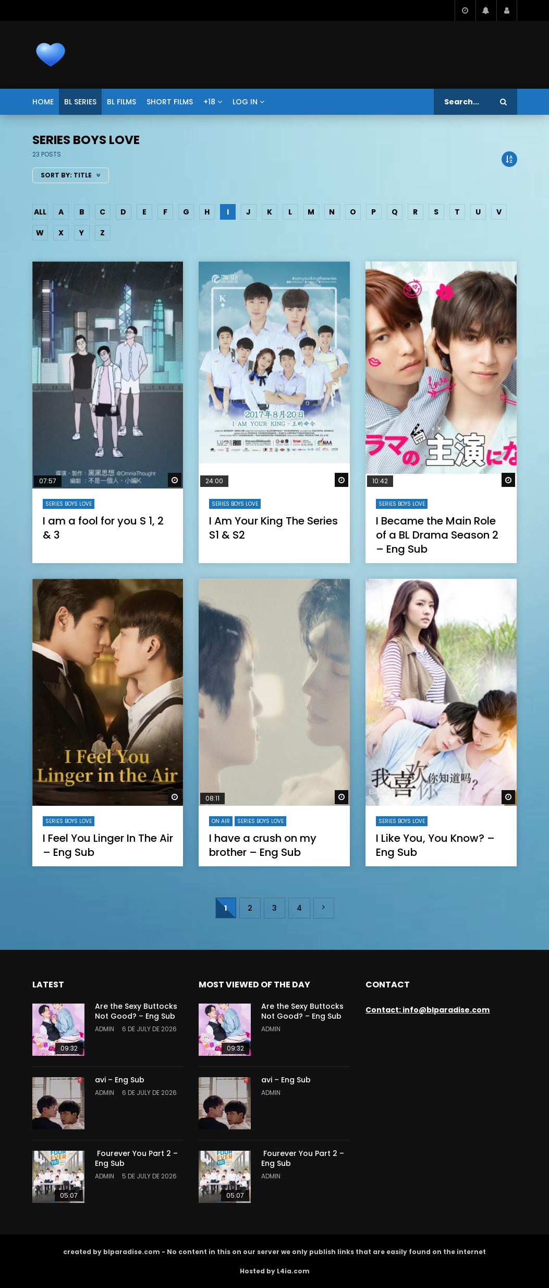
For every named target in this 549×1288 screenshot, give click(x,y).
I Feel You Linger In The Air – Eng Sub (108, 845)
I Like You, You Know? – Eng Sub (435, 845)
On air (221, 821)
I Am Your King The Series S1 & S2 (273, 528)
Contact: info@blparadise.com (427, 1010)
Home (43, 102)
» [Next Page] (323, 908)
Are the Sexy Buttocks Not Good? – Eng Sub (136, 1011)
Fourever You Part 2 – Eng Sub (136, 1158)
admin (104, 1028)
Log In (245, 102)
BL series (80, 102)
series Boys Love (68, 504)
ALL (40, 212)
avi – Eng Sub (119, 1080)
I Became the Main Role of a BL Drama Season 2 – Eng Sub (437, 535)
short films (170, 102)
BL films (121, 102)
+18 (209, 102)
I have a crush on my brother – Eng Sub (262, 845)
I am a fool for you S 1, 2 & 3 (103, 528)
